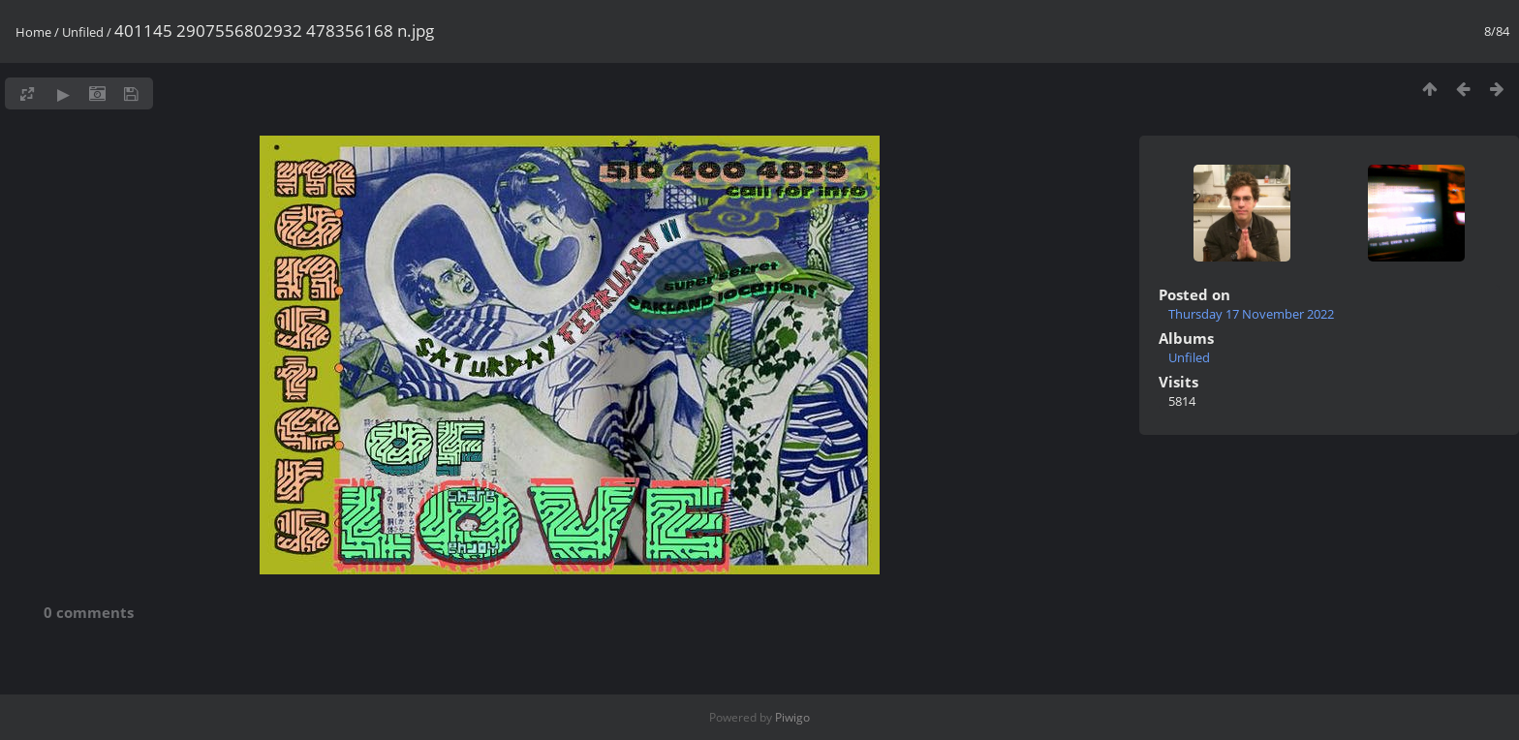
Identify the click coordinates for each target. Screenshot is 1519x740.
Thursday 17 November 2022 (1251, 314)
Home (33, 32)
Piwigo (792, 717)
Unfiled (83, 32)
